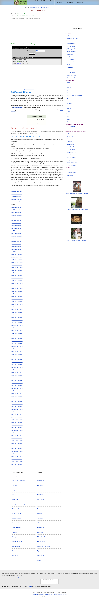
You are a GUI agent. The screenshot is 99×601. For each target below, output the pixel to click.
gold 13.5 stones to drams (17, 272)
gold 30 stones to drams (16, 359)
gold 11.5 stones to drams (16, 262)
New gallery (15, 490)
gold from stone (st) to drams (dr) (26, 577)
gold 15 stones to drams (16, 280)
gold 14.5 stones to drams (17, 278)
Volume (68, 119)
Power (68, 106)
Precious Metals (71, 126)
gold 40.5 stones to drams (17, 414)
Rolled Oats (70, 54)
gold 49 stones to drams (16, 459)
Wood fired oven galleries (59, 2)
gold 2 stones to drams (16, 212)
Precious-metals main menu (34, 7)
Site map (39, 560)
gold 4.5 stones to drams (16, 225)
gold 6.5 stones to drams (16, 236)
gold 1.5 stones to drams (16, 209)
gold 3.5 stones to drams (16, 220)
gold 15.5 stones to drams (17, 283)
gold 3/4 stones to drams (16, 202)
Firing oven (40, 508)
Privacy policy (36, 595)
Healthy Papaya (40, 532)
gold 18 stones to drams (16, 296)
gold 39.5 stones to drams (17, 409)
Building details (15, 508)
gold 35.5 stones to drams (17, 388)
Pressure (69, 108)
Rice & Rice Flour (71, 51)
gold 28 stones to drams (16, 348)
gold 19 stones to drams (16, 301)
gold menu (43, 7)
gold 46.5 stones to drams (17, 446)
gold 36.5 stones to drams (17, 393)
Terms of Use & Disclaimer (46, 595)
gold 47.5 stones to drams (17, 451)
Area (68, 85)
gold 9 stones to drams (16, 249)
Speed (68, 111)
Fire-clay (14, 536)
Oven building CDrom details (18, 480)
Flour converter (47, 0)
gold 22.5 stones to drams (17, 320)
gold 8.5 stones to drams (16, 246)
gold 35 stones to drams (16, 385)
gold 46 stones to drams (16, 443)
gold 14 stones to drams (16, 275)
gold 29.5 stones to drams (17, 356)
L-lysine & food (41, 536)
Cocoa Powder (70, 136)
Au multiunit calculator (18, 107)
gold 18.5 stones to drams (17, 299)
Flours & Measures (71, 139)
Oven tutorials (40, 480)
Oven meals (14, 494)
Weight (68, 121)
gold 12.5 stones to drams (17, 267)
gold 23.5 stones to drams (17, 325)
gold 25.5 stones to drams (17, 335)
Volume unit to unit (72, 162)
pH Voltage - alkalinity (73, 48)
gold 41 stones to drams (16, 417)
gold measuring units (29, 89)
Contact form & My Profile (43, 546)
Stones (47, 7)
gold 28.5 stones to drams (17, 351)
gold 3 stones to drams (16, 217)
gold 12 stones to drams (16, 265)
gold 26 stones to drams (16, 338)
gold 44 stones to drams (16, 432)
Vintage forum (15, 499)
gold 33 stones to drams (16, 375)
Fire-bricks (14, 532)
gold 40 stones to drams (16, 411)
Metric (68, 100)
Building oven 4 (41, 541)
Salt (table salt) (71, 146)
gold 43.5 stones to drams (17, 430)
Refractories (70, 175)
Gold (68, 129)
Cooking (38, 0)
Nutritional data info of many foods (80, 2)
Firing (42, 0)
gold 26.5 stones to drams (17, 341)
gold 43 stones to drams (16, 427)
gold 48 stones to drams (16, 453)
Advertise (59, 595)
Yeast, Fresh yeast (71, 157)
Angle (68, 82)
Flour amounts (70, 41)
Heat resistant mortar (16, 518)
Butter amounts (70, 35)
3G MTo (39, 522)
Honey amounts (71, 43)
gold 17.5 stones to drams (17, 293)
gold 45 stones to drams (16, 438)
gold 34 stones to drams (16, 380)
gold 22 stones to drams (16, 317)
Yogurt (68, 64)
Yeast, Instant (70, 160)
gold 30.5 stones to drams (17, 362)
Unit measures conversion (43, 476)
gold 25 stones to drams (16, 333)
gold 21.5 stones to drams (17, 314)
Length (68, 98)
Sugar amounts (70, 59)
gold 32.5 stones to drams (17, 372)
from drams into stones (22, 43)
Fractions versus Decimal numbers (76, 95)
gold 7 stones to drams (16, 238)
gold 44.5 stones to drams (17, 435)
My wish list (40, 550)
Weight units (70, 77)
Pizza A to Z (40, 485)
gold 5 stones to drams (16, 228)
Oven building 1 (15, 550)
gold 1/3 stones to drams (16, 194)
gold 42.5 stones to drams (17, 425)
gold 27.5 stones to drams (17, 346)
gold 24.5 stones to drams (17, 330)
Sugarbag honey (71, 46)
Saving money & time (17, 541)
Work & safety (40, 518)
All (50, 0)
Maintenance (40, 513)
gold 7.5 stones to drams (16, 241)
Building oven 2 (15, 555)
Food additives (40, 527)
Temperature (70, 67)
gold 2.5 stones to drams (16, 215)
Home (20, 2)
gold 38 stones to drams (16, 401)
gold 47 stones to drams (16, 448)
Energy (68, 90)
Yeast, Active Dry (71, 152)
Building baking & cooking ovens (70, 2)
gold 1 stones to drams (16, 207)
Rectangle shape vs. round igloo (19, 504)
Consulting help (41, 555)
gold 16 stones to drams (16, 286)
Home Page (14, 476)
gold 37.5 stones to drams (17, 398)
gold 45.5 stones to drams (17, 440)
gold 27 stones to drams (16, 343)
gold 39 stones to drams (16, 406)
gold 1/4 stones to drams (16, 191)
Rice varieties (70, 144)
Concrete (69, 169)
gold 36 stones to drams (16, 390)
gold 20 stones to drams (16, 307)
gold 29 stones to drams (16, 354)
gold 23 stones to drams (16, 322)
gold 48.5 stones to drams (17, 456)
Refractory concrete (16, 513)
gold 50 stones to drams (16, 464)
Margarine (69, 141)
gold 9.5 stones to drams (16, 251)
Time (68, 116)
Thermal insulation (16, 527)
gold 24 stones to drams (16, 328)
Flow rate (69, 93)
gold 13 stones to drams (16, 270)
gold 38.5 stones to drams (17, 404)
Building (35, 0)
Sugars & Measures (72, 149)
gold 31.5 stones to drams (17, 367)
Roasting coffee (40, 504)
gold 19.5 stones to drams (17, 304)
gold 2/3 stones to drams (16, 199)
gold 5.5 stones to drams (16, 230)
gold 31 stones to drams (16, 364)
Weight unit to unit (71, 165)
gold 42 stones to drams (16, 422)
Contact (55, 595)
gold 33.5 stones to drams (17, 377)
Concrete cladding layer (17, 522)
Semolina (69, 56)
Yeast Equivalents (71, 62)
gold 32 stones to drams (16, 369)
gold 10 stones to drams (16, 254)
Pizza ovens (14, 485)
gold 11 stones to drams (16, 259)
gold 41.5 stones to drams (17, 419)
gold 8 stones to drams (16, 244)
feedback (30, 587)
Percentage (69, 103)
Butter (68, 133)
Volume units (70, 75)
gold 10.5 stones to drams (17, 257)
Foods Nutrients (71, 72)
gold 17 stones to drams (16, 291)
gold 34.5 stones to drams (17, 383)
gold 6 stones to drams (16, 233)
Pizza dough (40, 494)
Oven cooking (40, 499)
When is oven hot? (41, 490)
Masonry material (71, 172)
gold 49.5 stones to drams (17, 461)
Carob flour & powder (72, 38)
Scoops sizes (70, 69)
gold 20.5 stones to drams (17, 309)
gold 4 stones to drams (16, 223)
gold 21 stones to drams (16, 312)
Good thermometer (16, 546)
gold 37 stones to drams (16, 396)
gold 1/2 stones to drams (16, 196)
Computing (69, 87)
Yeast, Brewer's (71, 154)
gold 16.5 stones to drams (17, 288)
